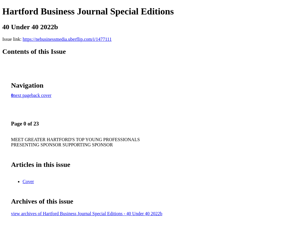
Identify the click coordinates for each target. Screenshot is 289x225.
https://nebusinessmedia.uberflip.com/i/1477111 (67, 39)
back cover (41, 95)
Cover (28, 181)
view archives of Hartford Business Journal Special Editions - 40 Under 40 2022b (86, 213)
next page (22, 95)
